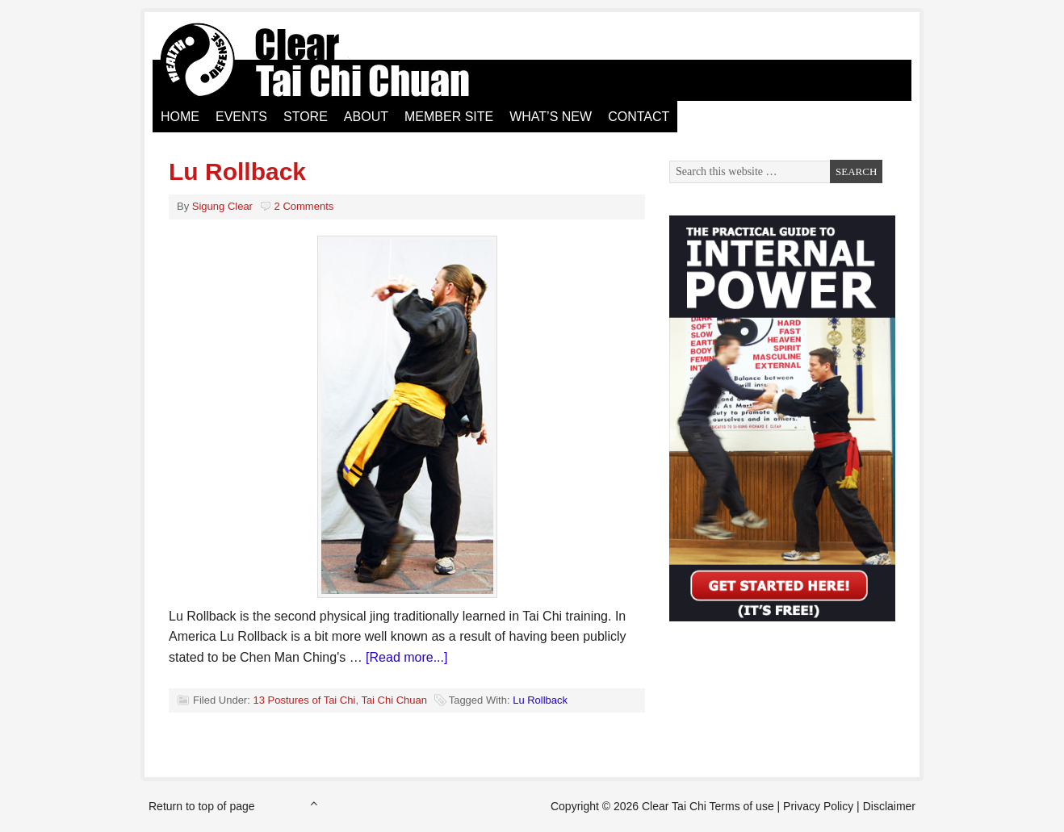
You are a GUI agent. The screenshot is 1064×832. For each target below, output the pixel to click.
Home (180, 116)
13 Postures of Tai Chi (304, 700)
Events (241, 116)
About (366, 116)
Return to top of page (202, 806)
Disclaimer (889, 806)
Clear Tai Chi (334, 60)
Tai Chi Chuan (394, 700)
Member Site (448, 116)
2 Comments (304, 206)
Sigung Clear (222, 206)
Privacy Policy (818, 806)
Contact (638, 116)
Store (305, 116)
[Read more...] (406, 657)
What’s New (550, 116)
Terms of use (742, 806)
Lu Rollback (237, 171)
